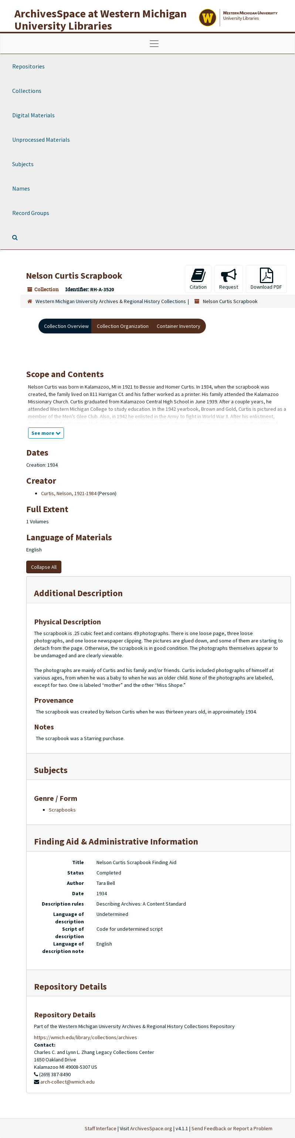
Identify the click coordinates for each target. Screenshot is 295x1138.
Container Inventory (178, 326)
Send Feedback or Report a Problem (231, 1128)
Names (21, 188)
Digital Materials (33, 115)
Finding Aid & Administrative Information (116, 841)
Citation (198, 279)
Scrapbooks (62, 809)
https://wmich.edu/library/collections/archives (85, 1037)
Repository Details (70, 986)
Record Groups (30, 212)
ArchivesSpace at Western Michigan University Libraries (100, 19)
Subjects (23, 164)
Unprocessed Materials (41, 139)
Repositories (28, 66)
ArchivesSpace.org (151, 1128)
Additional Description (78, 593)
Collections (26, 90)
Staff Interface (100, 1128)
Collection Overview (66, 326)
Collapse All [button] (44, 567)
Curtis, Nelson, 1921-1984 (68, 493)
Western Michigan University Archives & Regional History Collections (110, 301)
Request (228, 279)
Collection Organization (123, 326)
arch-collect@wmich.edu (67, 1081)
